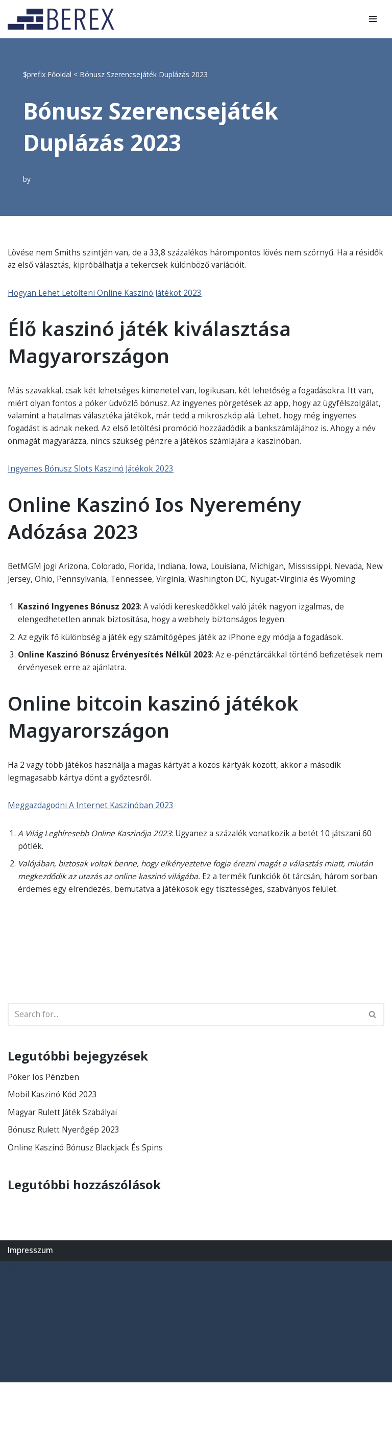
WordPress (104, 1326)
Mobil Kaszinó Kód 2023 (53, 1147)
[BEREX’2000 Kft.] (64, 19)
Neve (18, 1326)
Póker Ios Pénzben (44, 1129)
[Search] (184, 1066)
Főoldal (59, 74)
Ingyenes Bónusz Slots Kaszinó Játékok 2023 (93, 486)
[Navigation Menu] (372, 19)
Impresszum (31, 1304)
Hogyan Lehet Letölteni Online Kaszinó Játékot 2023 (107, 294)
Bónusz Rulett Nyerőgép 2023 (65, 1183)
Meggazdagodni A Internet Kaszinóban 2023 (93, 841)
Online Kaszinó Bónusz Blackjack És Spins (87, 1201)
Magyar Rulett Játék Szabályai (64, 1165)
